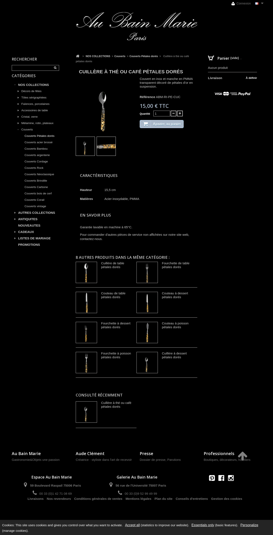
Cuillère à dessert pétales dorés (174, 355)
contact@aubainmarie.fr (223, 487)
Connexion (241, 3)
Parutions (174, 459)
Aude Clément (90, 453)
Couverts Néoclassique (39, 178)
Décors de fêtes (31, 95)
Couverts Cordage (36, 166)
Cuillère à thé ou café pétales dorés (116, 404)
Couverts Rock (34, 172)
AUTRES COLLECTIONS (36, 217)
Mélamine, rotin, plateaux (37, 127)
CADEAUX (26, 236)
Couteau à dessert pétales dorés (175, 295)
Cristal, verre (29, 121)
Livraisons (36, 508)
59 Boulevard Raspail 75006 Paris (55, 485)
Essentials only (203, 525)
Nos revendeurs (59, 508)
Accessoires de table (34, 114)
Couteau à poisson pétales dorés (175, 325)
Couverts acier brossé (38, 146)
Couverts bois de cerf (38, 198)
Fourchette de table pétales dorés (175, 265)
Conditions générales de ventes (98, 508)
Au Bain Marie (26, 453)
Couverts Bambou (36, 153)
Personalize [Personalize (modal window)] (249, 525)
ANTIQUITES (28, 223)
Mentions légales (138, 508)
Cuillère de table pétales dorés (112, 265)
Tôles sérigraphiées (33, 102)
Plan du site (164, 508)
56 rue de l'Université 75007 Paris (141, 485)
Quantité (145, 113)
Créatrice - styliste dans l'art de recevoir (104, 459)
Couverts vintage (35, 210)
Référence (147, 97)
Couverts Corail (34, 204)
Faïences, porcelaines (35, 108)
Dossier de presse (153, 459)
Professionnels (219, 453)
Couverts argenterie (37, 159)
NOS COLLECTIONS (33, 89)
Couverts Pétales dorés (39, 140)
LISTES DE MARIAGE (34, 242)
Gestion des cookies (226, 508)
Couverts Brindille (36, 185)
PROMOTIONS (29, 249)
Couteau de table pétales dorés (113, 295)
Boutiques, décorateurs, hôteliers (227, 459)
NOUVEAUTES (29, 230)
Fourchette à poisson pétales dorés (116, 355)
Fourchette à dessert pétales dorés (116, 325)
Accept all (132, 525)
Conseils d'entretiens (192, 508)
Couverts (27, 134)
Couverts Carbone (36, 191)
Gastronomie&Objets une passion (36, 459)
